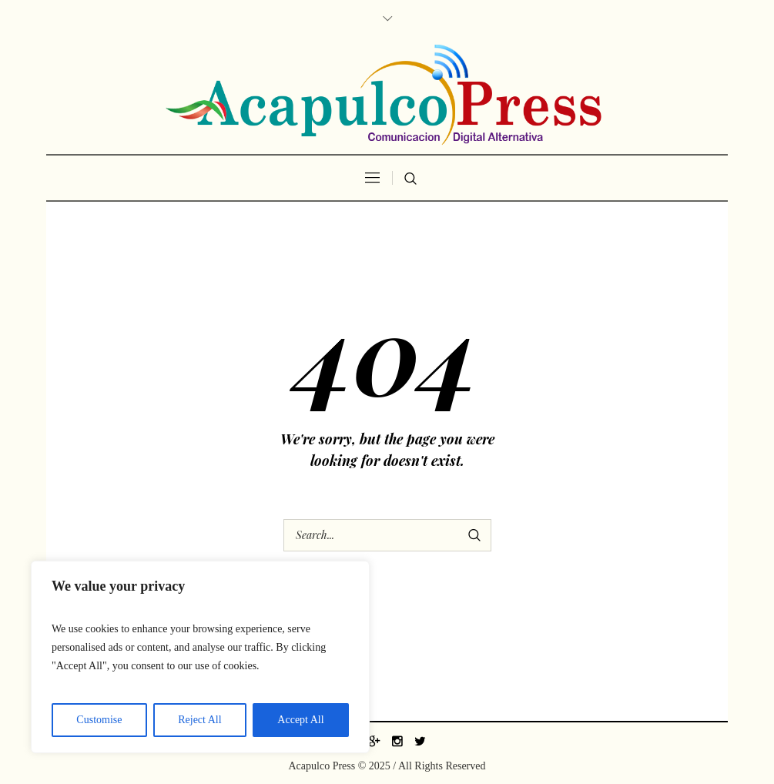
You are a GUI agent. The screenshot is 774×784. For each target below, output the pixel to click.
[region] (200, 657)
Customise (99, 719)
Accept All (300, 719)
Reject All (199, 719)
